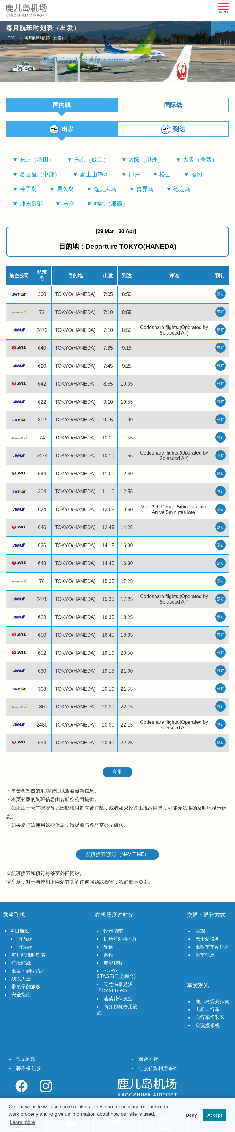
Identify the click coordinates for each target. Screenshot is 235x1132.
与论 (68, 205)
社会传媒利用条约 (158, 1070)
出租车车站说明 (212, 948)
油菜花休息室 (118, 1000)
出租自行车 (207, 1011)
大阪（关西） (200, 161)
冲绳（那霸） (110, 205)
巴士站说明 (207, 940)
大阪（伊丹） (145, 161)
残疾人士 (21, 980)
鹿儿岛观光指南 (212, 1003)
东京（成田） (91, 161)
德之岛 (182, 191)
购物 (108, 956)
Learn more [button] (22, 1122)
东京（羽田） (37, 161)
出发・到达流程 (28, 972)
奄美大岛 (105, 191)
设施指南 (113, 932)
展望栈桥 (113, 964)
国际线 (173, 105)
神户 (134, 176)
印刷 (117, 773)
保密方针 (148, 1061)
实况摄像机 (207, 1027)
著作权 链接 (29, 1070)
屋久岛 (65, 191)
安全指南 (21, 996)
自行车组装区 (210, 1019)
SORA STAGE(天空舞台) (116, 975)
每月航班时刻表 (28, 956)
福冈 (196, 176)
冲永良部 (31, 205)
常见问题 (25, 1061)
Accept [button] (214, 1115)
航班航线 (21, 964)
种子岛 (28, 191)
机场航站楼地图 (120, 940)
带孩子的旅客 (26, 988)
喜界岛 (145, 191)
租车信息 (205, 956)
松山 (165, 176)
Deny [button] (191, 1115)
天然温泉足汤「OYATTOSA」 (115, 989)
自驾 (200, 932)
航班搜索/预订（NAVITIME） (117, 856)
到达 (179, 130)
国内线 (24, 940)
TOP (11, 38)
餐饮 (108, 948)
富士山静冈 (94, 176)
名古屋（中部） (40, 176)
